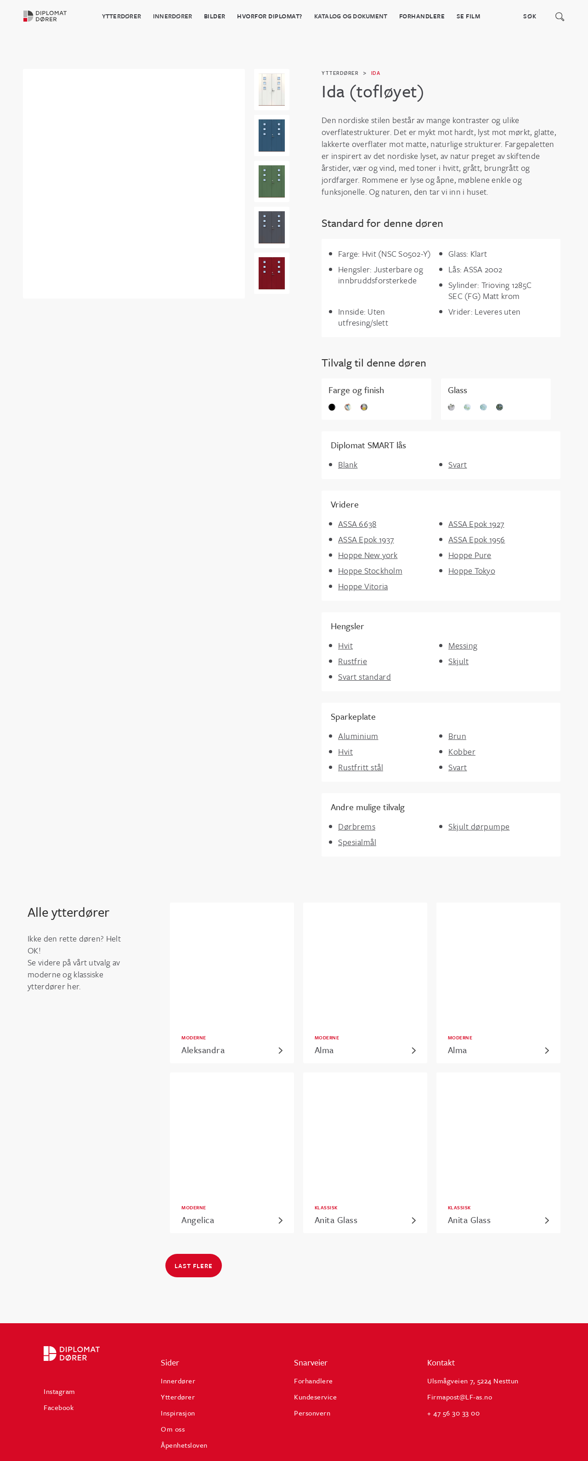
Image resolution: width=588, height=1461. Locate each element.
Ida (375, 73)
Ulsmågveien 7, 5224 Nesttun (473, 1380)
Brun (457, 736)
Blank (348, 464)
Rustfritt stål (360, 767)
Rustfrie (352, 661)
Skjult (458, 661)
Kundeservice (315, 1396)
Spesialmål (357, 842)
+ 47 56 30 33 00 (453, 1412)
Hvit (345, 645)
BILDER (215, 16)
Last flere (194, 1265)
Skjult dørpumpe (479, 826)
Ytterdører (121, 16)
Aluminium (358, 736)
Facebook (59, 1407)
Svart (457, 464)
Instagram (59, 1391)
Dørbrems (356, 826)
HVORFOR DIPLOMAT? (269, 16)
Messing (463, 645)
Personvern (312, 1412)
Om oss (173, 1428)
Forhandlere (422, 16)
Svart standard (364, 677)
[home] (50, 16)
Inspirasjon (178, 1412)
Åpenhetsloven (184, 1445)
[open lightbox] (271, 89)
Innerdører (172, 16)
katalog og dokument (351, 16)
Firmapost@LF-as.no (459, 1396)
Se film (469, 16)
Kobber (461, 751)
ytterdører (340, 73)
